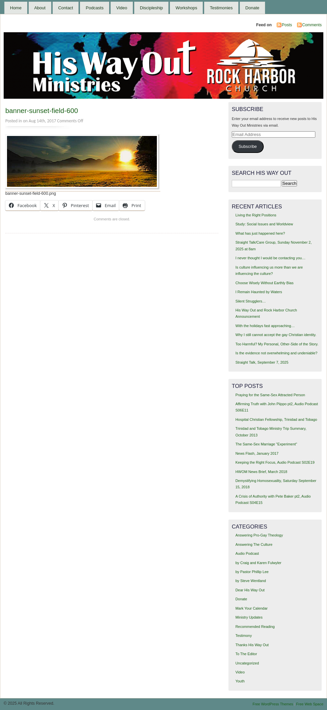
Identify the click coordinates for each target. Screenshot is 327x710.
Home (16, 7)
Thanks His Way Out (252, 645)
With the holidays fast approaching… (265, 326)
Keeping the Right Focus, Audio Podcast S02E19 (275, 462)
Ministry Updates (248, 617)
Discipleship (151, 7)
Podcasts (94, 7)
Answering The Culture (253, 544)
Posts (287, 25)
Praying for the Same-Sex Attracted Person (270, 395)
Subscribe (247, 146)
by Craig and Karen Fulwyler (258, 563)
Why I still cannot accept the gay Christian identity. (275, 335)
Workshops (186, 7)
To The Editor (246, 654)
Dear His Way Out (250, 590)
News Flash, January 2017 (257, 453)
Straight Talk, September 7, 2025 (261, 362)
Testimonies (221, 7)
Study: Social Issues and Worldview (264, 224)
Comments (312, 25)
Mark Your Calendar (251, 608)
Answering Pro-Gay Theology (259, 535)
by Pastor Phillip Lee (252, 572)
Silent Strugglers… (250, 301)
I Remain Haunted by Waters (258, 292)
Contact (65, 7)
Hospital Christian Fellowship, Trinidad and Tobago (276, 419)
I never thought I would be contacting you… (270, 258)
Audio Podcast (247, 553)
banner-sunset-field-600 (41, 110)
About (40, 7)
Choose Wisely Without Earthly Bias (264, 283)
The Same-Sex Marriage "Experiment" (266, 444)
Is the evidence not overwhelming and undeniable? (276, 353)
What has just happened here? (260, 233)
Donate (252, 7)
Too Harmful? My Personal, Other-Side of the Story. (276, 344)
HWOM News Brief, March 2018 (261, 472)
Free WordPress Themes (272, 704)
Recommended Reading (255, 627)
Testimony (243, 636)
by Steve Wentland (250, 581)
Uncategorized (247, 663)
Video (121, 7)
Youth (240, 681)
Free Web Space (309, 704)
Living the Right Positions (255, 215)
